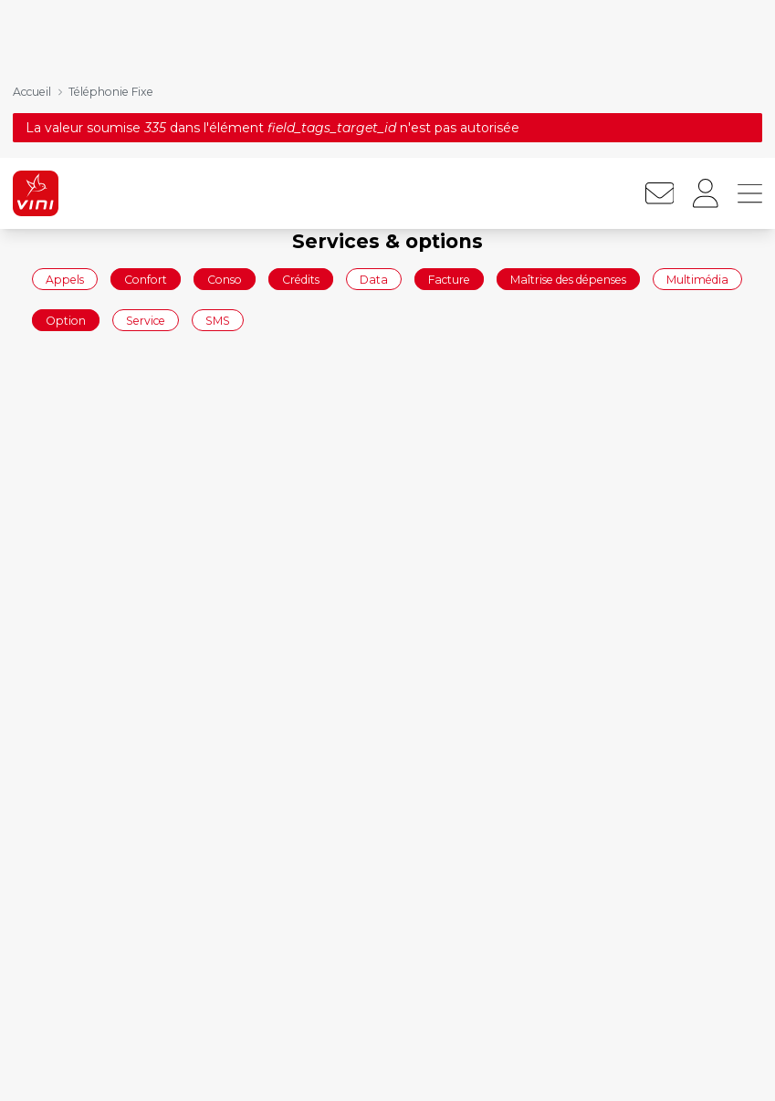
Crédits (300, 121)
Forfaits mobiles (329, 1066)
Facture (449, 121)
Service (145, 163)
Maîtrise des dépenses (568, 121)
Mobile (555, 1066)
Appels (65, 121)
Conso (224, 121)
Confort (145, 121)
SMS (217, 163)
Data (374, 121)
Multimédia (697, 121)
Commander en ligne (92, 1066)
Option (66, 163)
